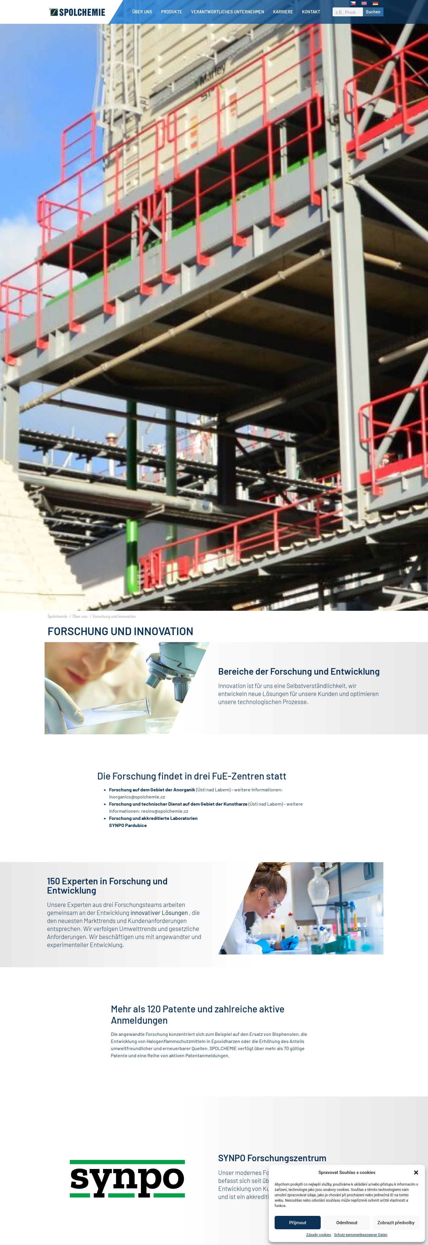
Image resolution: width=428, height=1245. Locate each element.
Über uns (143, 12)
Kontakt (311, 11)
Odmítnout (347, 1222)
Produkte (173, 12)
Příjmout (297, 1222)
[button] (416, 1172)
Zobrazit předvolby (396, 1222)
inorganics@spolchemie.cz (137, 807)
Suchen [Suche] (373, 11)
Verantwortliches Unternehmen (229, 12)
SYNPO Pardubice (128, 835)
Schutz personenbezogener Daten (361, 1235)
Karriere (284, 12)
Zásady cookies (318, 1235)
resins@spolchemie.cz (164, 821)
